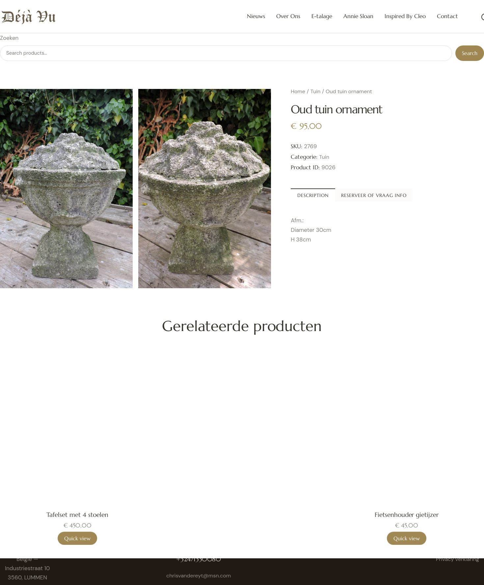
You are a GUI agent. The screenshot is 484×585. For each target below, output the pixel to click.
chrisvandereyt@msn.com (200, 575)
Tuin (315, 91)
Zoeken (9, 38)
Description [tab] (336, 197)
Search (469, 53)
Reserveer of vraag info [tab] (428, 197)
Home (298, 91)
